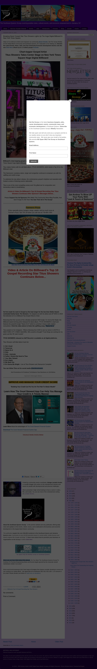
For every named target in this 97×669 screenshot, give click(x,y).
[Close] (70, 100)
